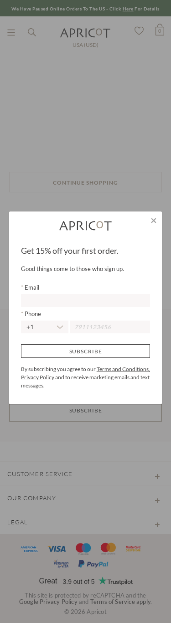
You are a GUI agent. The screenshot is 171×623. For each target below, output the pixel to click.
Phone (32, 314)
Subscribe (85, 351)
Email (31, 287)
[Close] (153, 220)
